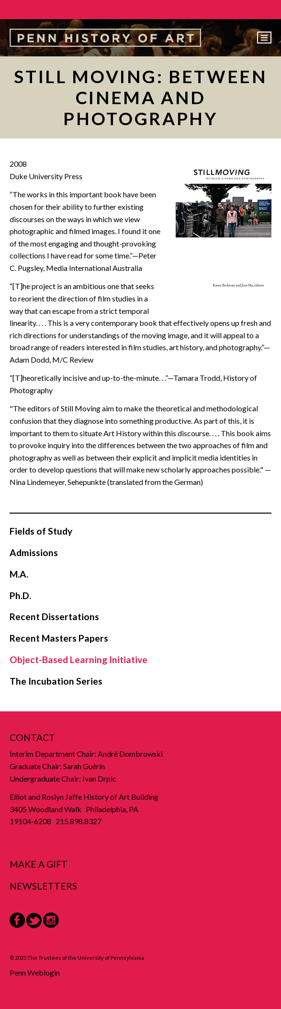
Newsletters (43, 885)
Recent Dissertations (54, 616)
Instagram (51, 920)
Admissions (34, 552)
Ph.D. (20, 595)
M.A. (19, 574)
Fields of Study (41, 531)
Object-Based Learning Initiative (78, 659)
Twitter (34, 920)
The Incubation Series (56, 681)
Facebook (17, 920)
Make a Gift (38, 864)
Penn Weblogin (35, 972)
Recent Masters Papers (59, 638)
